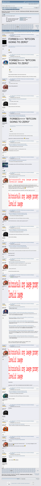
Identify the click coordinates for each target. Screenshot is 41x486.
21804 (13, 25)
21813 (32, 25)
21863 (11, 28)
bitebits (3, 303)
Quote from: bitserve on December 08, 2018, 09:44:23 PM (17, 439)
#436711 (37, 243)
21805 (15, 25)
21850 (15, 27)
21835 (15, 26)
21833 (11, 26)
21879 (34, 472)
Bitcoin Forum (4, 11)
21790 (15, 24)
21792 (20, 24)
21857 (30, 27)
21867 (20, 28)
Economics (13, 11)
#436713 (37, 276)
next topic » (38, 27)
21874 (24, 472)
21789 (13, 24)
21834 (13, 26)
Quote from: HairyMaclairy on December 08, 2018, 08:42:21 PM (17, 160)
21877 (30, 472)
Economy (8, 11)
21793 (22, 24)
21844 (3, 27)
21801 (7, 25)
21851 (17, 27)
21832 (9, 26)
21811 (28, 25)
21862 (9, 28)
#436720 (37, 453)
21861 (7, 28)
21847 (9, 27)
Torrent (15, 7)
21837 (20, 26)
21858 (32, 27)
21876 (28, 472)
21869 (24, 28)
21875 (26, 472)
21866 (17, 28)
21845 (5, 27)
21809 (24, 25)
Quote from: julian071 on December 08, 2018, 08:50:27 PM (17, 115)
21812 (30, 25)
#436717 (37, 405)
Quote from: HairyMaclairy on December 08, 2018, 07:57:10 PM (17, 144)
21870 (26, 28)
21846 (7, 27)
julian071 (4, 54)
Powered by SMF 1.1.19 (14, 483)
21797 (30, 24)
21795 (26, 24)
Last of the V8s (5, 421)
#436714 (37, 304)
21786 (7, 24)
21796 (28, 24)
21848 (11, 27)
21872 (30, 28)
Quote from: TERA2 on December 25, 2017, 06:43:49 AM (16, 424)
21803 (11, 25)
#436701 (37, 35)
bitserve (3, 95)
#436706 (37, 141)
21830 (5, 26)
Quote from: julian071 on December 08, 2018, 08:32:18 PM (17, 175)
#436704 (37, 96)
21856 (28, 27)
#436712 (37, 259)
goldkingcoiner (5, 157)
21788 (11, 24)
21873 (32, 28)
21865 (15, 28)
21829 (3, 26)
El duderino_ (4, 140)
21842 (31, 26)
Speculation (18, 11)
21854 (24, 27)
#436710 (37, 227)
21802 (9, 25)
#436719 (37, 437)
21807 (20, 25)
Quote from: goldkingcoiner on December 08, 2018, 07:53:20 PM (18, 145)
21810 (26, 25)
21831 (7, 26)
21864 (13, 28)
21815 (34, 469)
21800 (5, 25)
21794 (24, 24)
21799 (3, 25)
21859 (3, 28)
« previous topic (37, 26)
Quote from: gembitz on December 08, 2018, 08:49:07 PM (17, 116)
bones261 (15, 277)
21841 (28, 26)
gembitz (3, 34)
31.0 (13, 7)
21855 (26, 27)
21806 (17, 25)
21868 (22, 28)
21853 (22, 27)
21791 (18, 24)
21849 (13, 27)
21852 (20, 27)
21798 (32, 24)
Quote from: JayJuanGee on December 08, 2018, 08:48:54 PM (17, 245)
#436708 (37, 173)
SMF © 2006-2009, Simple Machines (24, 483)
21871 (28, 28)
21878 (32, 472)
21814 (32, 469)
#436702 (37, 55)
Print (37, 28)
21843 (33, 26)
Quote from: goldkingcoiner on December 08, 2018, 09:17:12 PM (18, 213)
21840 (26, 26)
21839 (24, 26)
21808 (22, 25)
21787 (9, 24)
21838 (22, 26)
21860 (5, 28)
